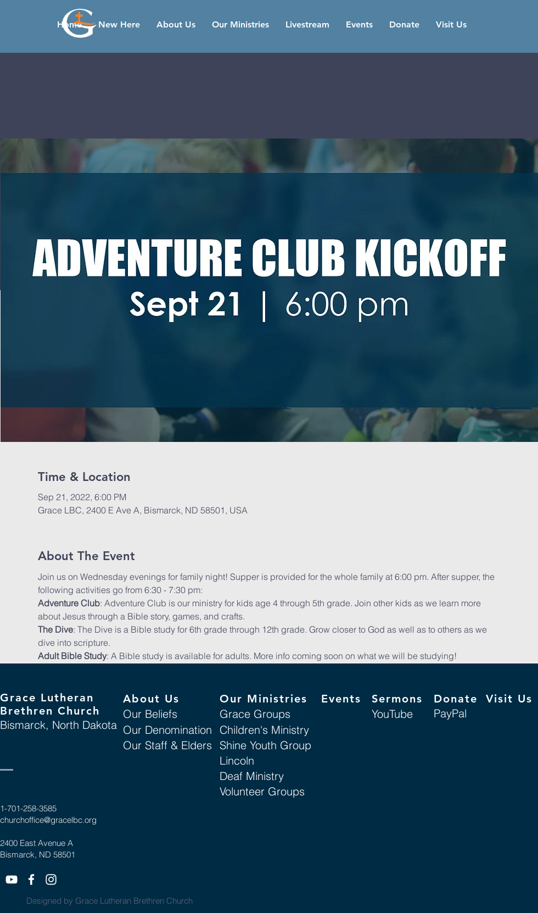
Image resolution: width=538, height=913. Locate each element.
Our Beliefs (150, 714)
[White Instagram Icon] (51, 879)
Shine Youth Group (265, 745)
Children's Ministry (264, 730)
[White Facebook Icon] (31, 879)
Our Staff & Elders (167, 745)
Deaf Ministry (252, 776)
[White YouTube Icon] (11, 879)
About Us (151, 698)
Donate (456, 698)
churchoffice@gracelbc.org (48, 820)
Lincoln (237, 760)
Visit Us (509, 698)
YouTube (392, 714)
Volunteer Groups (262, 791)
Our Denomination (167, 730)
